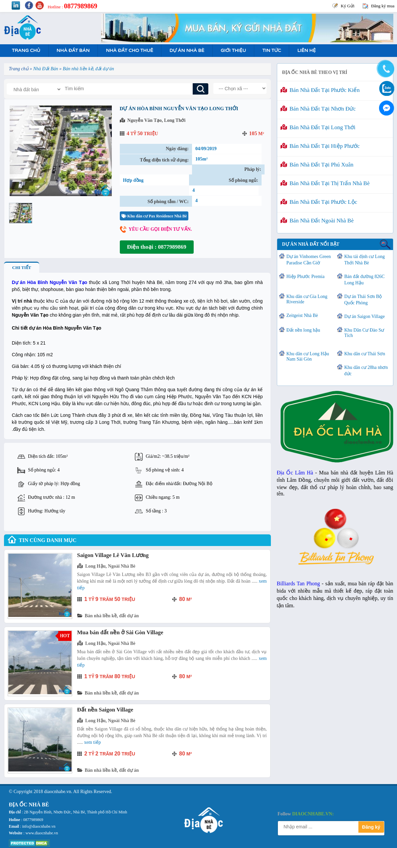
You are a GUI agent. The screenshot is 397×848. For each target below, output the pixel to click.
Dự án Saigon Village (364, 316)
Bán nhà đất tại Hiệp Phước (320, 146)
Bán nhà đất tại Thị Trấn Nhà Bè (325, 183)
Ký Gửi (347, 5)
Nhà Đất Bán (73, 50)
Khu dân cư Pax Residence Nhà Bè (154, 216)
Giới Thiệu (233, 50)
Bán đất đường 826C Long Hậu (364, 279)
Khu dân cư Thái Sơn (364, 353)
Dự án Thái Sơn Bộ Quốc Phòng (363, 299)
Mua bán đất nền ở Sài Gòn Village (120, 632)
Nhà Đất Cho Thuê (129, 50)
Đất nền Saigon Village (105, 710)
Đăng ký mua (382, 5)
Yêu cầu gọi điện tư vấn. (160, 229)
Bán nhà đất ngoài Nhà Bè (317, 220)
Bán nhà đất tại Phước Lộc (319, 202)
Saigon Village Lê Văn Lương (113, 555)
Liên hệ (306, 50)
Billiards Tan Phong (298, 583)
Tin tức (271, 50)
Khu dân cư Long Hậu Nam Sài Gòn (308, 356)
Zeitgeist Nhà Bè (302, 315)
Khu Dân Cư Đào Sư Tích (364, 333)
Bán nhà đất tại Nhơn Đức (318, 109)
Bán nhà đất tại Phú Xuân (317, 164)
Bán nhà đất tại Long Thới (318, 127)
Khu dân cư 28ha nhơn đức (366, 370)
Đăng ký (371, 827)
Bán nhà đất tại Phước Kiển (320, 90)
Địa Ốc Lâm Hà (295, 472)
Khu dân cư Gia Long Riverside (307, 299)
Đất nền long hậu (303, 330)
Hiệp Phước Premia (306, 276)
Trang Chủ (26, 50)
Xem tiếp (92, 742)
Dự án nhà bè (186, 50)
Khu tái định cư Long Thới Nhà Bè (364, 259)
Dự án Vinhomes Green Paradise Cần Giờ (309, 259)
